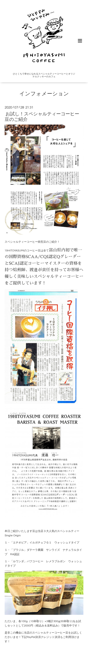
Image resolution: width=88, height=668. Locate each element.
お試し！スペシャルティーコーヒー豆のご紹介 (42, 117)
